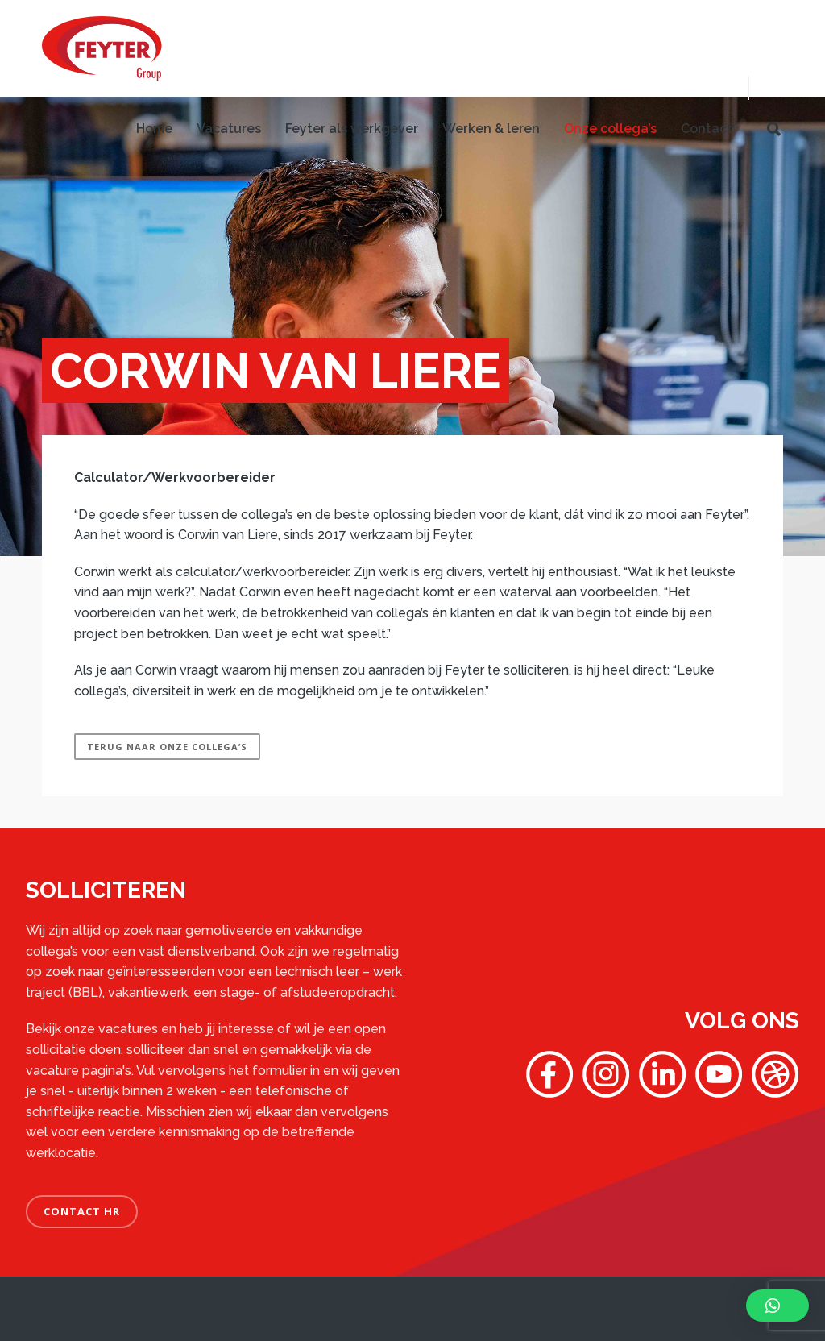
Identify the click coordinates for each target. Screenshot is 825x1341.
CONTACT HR (82, 1211)
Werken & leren (491, 128)
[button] (777, 1305)
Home (154, 128)
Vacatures (229, 128)
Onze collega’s (610, 128)
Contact (706, 128)
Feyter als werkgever (351, 128)
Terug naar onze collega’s (167, 747)
